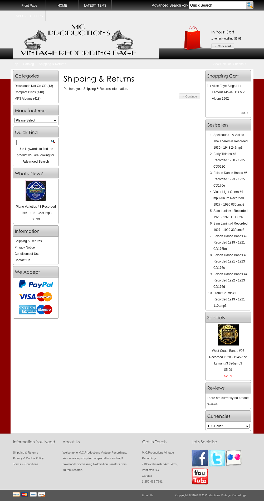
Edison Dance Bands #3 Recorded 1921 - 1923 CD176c (230, 261)
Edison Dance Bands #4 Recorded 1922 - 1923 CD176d (230, 280)
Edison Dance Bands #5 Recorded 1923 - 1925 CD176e (230, 179)
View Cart (219, 64)
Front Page (29, 5)
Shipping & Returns (52, 64)
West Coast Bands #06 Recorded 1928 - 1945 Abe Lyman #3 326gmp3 (228, 357)
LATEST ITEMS (95, 5)
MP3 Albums (23, 98)
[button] (222, 46)
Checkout (239, 64)
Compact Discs (25, 92)
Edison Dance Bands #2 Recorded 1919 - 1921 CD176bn (230, 242)
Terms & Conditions (25, 464)
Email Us (148, 495)
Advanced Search (166, 5)
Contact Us (22, 260)
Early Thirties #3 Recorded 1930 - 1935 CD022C (229, 160)
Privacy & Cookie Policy (28, 458)
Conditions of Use (27, 254)
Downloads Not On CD (30, 86)
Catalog (28, 64)
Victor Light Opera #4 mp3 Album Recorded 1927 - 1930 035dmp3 (228, 198)
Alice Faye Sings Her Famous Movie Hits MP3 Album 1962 (229, 92)
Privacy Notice (24, 247)
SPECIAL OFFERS (29, 16)
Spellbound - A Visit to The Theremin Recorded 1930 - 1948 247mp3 (230, 141)
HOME (62, 5)
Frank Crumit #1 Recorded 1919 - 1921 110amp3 (229, 299)
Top (15, 64)
